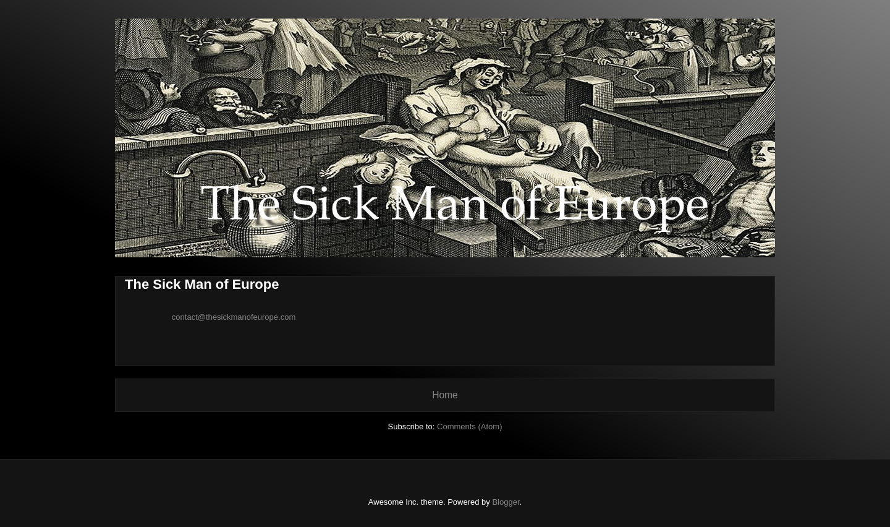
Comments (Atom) (469, 426)
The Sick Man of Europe (202, 284)
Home (445, 395)
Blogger (505, 502)
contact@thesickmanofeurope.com (233, 317)
